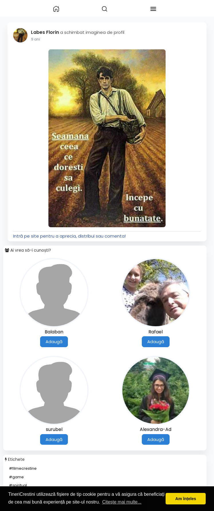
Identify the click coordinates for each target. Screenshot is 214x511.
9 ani (35, 39)
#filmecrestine (23, 468)
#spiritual (18, 485)
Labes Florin (45, 32)
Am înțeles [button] (185, 498)
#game (16, 477)
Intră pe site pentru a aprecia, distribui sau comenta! (69, 236)
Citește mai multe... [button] (122, 502)
